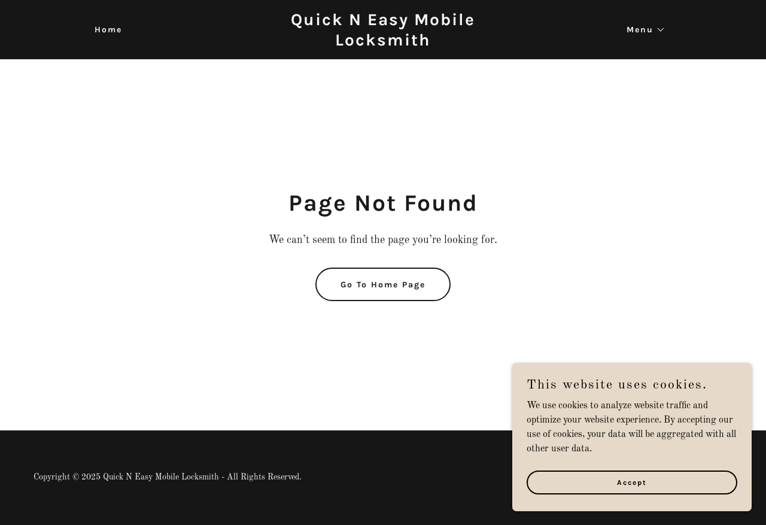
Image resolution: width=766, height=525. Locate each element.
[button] (641, 30)
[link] (383, 43)
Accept (632, 482)
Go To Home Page (383, 285)
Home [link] (108, 30)
